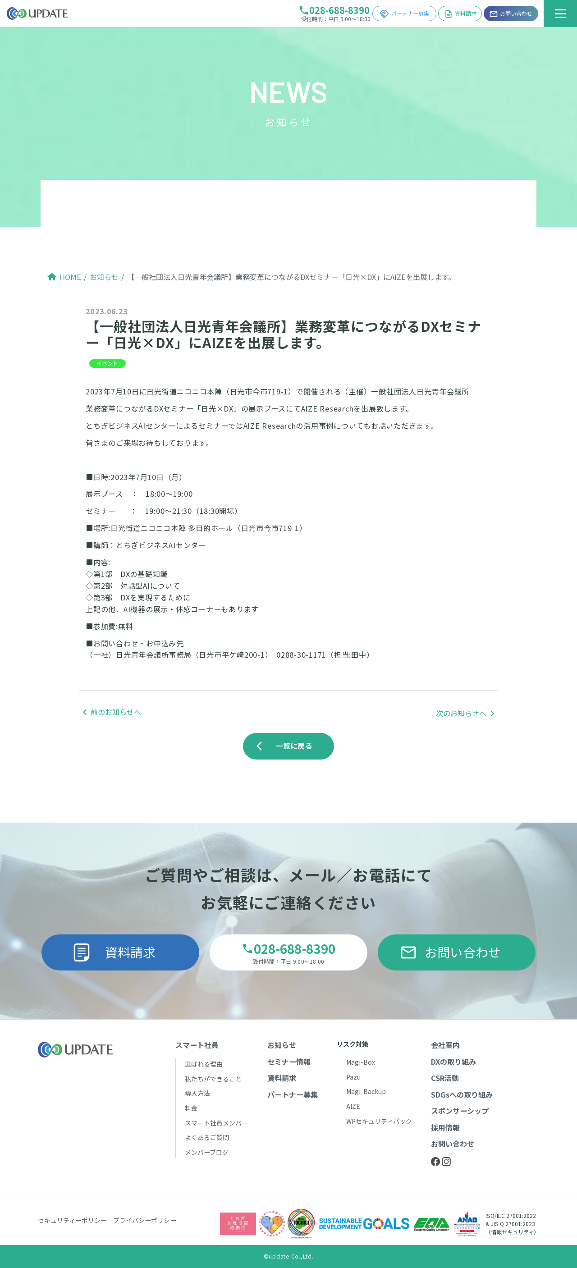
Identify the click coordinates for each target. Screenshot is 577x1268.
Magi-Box (360, 1062)
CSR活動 (445, 1077)
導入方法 (197, 1093)
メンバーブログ (207, 1152)
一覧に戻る (287, 745)
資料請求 (460, 13)
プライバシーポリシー (144, 1220)
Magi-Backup (366, 1091)
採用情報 (445, 1127)
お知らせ (104, 276)
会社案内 (445, 1044)
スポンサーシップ (460, 1110)
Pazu (353, 1076)
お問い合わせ (450, 952)
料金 (191, 1107)
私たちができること (213, 1078)
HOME (70, 276)
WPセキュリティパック (379, 1121)
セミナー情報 (289, 1061)
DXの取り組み (453, 1061)
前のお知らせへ (116, 711)
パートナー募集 (404, 14)
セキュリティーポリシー (72, 1220)
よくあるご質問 (207, 1137)
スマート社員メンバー (216, 1122)
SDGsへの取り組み (462, 1094)
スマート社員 (197, 1044)
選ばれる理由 (204, 1063)
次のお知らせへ (461, 713)
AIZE (353, 1106)
